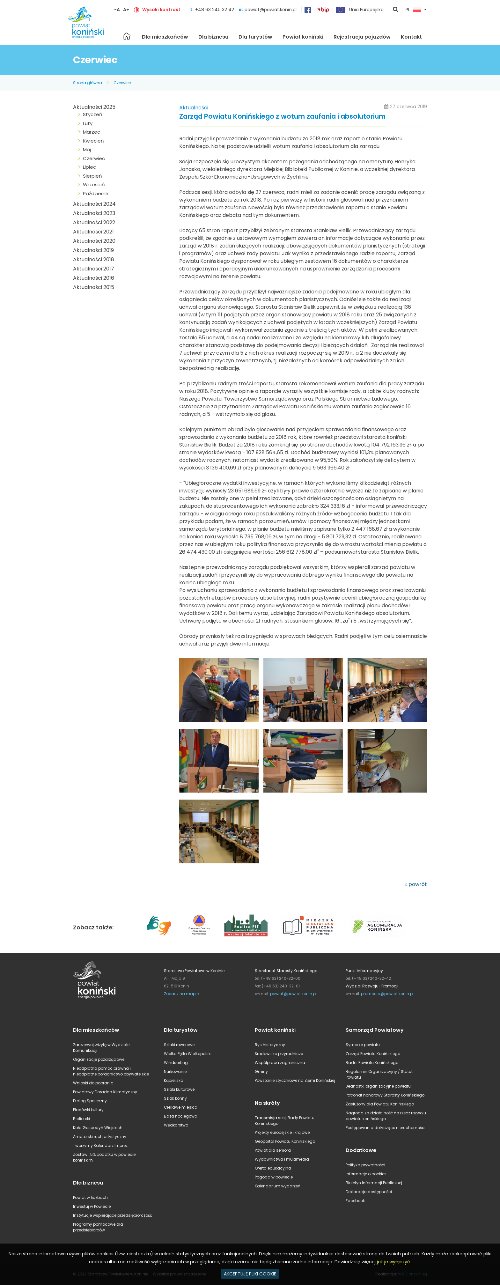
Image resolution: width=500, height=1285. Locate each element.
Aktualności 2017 (93, 268)
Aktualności (193, 107)
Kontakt (411, 37)
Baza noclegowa (180, 1116)
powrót (417, 884)
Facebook (355, 1200)
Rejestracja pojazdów (362, 37)
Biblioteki (81, 1118)
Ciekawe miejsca (180, 1107)
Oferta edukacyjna (273, 1168)
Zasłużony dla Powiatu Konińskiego (380, 1104)
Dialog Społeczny (90, 1101)
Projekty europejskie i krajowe (282, 1132)
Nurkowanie (175, 1071)
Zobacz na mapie (181, 993)
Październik (96, 193)
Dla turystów (255, 37)
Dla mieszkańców (165, 37)
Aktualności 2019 (93, 250)
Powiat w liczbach (90, 1197)
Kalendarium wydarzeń (277, 1186)
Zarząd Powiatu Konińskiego (373, 1053)
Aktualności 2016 (93, 278)
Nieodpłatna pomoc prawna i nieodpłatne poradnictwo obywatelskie (111, 1071)
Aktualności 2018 (93, 259)
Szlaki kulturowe (179, 1089)
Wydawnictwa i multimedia (282, 1159)
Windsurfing (176, 1062)
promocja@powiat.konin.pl (387, 993)
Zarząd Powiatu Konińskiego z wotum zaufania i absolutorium (282, 116)
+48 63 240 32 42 (215, 9)
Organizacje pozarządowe (98, 1059)
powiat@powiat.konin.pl (271, 9)
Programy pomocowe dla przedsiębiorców (98, 1227)
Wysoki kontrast (161, 9)
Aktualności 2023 (94, 213)
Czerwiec (122, 82)
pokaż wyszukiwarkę (396, 10)
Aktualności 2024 (94, 204)
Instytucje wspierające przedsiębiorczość (112, 1215)
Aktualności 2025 (94, 107)
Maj (87, 149)
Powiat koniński (303, 37)
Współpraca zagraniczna (280, 1062)
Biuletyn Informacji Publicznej (374, 1182)
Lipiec (89, 167)
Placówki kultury (88, 1109)
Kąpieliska (173, 1080)
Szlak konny (175, 1098)
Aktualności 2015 (93, 287)
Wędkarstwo (176, 1125)
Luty (87, 123)
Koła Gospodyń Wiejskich (97, 1127)
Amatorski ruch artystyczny (99, 1136)
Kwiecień (93, 140)
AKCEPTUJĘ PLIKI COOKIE (250, 1274)
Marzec (91, 132)
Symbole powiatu (363, 1044)
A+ (126, 9)
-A (117, 9)
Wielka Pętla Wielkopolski (187, 1053)
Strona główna (126, 36)
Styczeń (92, 114)
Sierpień (92, 176)
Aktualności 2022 (94, 222)
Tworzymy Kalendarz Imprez (100, 1145)
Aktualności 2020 (94, 241)
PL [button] (413, 10)
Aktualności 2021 (93, 231)
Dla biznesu (213, 37)
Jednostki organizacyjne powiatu (378, 1086)
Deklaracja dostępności (369, 1191)
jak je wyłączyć (393, 1262)
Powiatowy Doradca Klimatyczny (105, 1092)
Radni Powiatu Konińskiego (372, 1062)
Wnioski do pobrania (93, 1083)
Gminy (261, 1071)
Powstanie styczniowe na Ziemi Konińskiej (295, 1080)
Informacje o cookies (366, 1174)
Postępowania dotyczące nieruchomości (385, 1127)
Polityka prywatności (365, 1165)
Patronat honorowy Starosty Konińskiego (385, 1095)
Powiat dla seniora (273, 1150)
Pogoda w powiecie (274, 1177)
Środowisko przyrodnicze (279, 1053)
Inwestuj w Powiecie (92, 1206)
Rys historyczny (270, 1044)
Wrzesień (94, 184)
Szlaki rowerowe (179, 1044)
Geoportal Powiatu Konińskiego (285, 1141)
